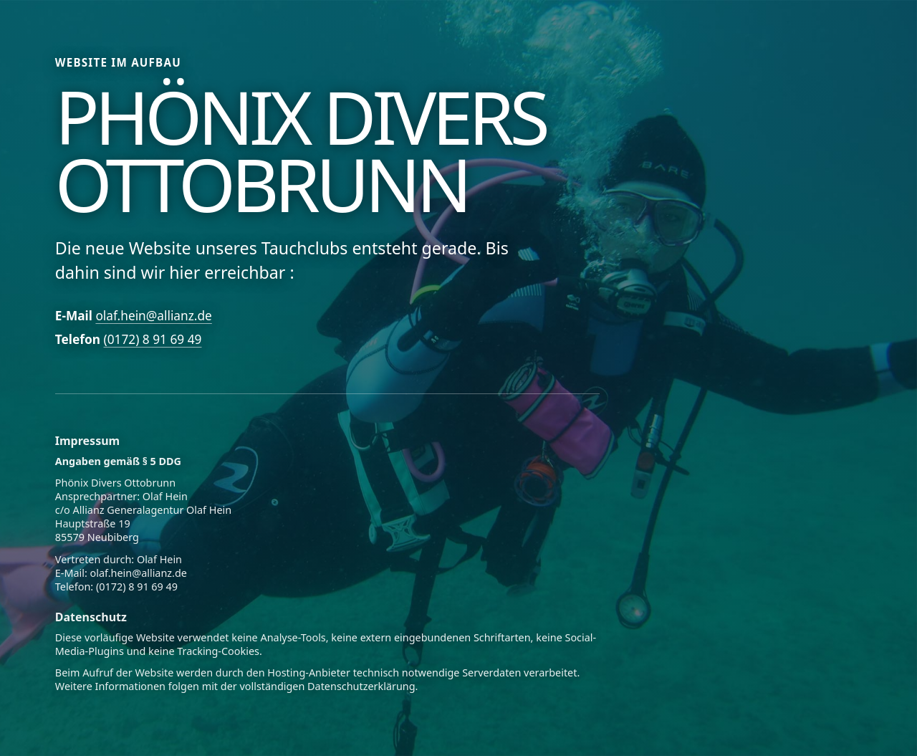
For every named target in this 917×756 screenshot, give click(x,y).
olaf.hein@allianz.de (153, 315)
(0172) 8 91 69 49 (153, 339)
